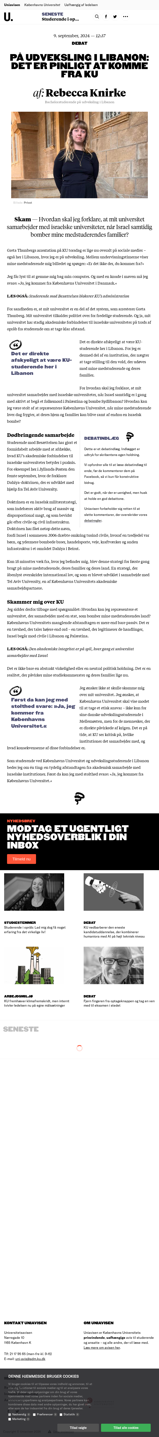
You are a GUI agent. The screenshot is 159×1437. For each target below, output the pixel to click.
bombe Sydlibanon (105, 401)
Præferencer (47, 1414)
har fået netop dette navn (48, 528)
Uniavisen (12, 5)
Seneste (52, 14)
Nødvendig (21, 1414)
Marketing (21, 1419)
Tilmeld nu (21, 859)
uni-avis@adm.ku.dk (30, 1359)
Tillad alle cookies (125, 1428)
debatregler (92, 520)
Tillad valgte (78, 1428)
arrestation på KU (52, 250)
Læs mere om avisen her (102, 1347)
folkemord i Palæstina (63, 401)
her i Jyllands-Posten (49, 469)
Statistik (71, 1414)
